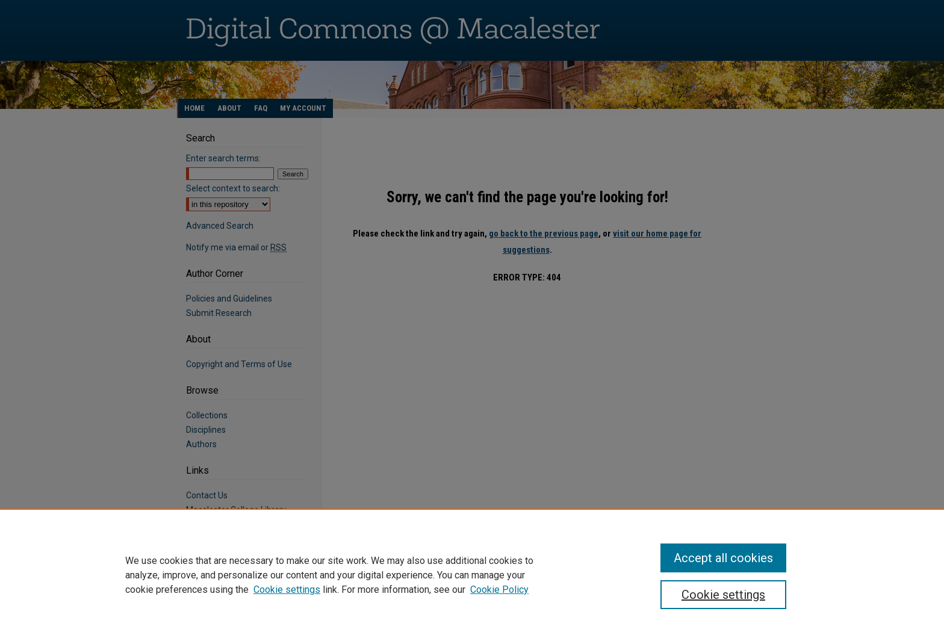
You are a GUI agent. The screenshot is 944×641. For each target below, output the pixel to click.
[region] (472, 575)
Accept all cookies (723, 558)
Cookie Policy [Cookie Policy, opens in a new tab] (499, 589)
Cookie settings (286, 589)
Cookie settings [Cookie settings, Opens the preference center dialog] (723, 594)
